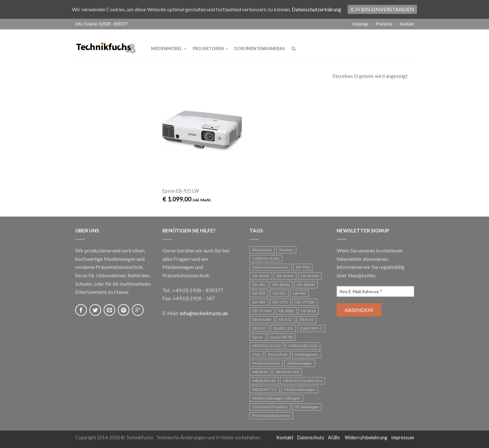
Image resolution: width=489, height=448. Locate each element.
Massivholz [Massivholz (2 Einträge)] (278, 354)
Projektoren (208, 48)
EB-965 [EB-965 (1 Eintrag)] (258, 302)
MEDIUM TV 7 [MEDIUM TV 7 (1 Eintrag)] (264, 389)
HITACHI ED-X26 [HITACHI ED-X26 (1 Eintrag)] (303, 345)
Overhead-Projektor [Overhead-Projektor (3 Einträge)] (270, 406)
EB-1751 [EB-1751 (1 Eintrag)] (280, 302)
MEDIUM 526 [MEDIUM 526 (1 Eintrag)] (287, 371)
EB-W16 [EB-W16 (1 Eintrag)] (308, 310)
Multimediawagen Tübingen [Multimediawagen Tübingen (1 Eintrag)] (276, 398)
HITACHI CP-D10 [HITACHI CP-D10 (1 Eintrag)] (266, 345)
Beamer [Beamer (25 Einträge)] (286, 249)
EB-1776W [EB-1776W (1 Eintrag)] (261, 310)
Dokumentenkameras (259, 48)
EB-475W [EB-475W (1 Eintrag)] (285, 275)
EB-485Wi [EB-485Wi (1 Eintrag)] (306, 284)
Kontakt (407, 24)
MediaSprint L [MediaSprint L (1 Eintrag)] (307, 354)
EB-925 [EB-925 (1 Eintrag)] (279, 293)
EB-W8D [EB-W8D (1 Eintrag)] (286, 310)
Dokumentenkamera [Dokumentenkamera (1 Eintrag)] (270, 267)
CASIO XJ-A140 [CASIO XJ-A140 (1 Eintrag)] (265, 258)
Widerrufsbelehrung (366, 437)
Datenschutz (310, 437)
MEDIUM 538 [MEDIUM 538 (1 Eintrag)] (264, 380)
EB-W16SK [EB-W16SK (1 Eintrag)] (261, 319)
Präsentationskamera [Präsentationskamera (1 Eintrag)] (271, 415)
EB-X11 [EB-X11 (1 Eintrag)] (285, 319)
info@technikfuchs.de (204, 313)
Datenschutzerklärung (316, 9)
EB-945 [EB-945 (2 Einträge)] (299, 293)
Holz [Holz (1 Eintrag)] (256, 354)
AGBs (334, 437)
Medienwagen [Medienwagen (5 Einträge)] (299, 363)
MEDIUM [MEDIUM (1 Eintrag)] (260, 371)
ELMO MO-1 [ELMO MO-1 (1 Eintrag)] (311, 328)
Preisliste (384, 24)
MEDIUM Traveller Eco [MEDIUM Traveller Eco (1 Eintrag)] (302, 380)
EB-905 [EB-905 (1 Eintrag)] (258, 293)
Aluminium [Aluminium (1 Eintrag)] (262, 249)
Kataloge (360, 24)
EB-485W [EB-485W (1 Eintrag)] (281, 284)
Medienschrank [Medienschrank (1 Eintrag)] (266, 363)
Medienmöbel (166, 48)
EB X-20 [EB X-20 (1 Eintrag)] (306, 319)
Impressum (402, 437)
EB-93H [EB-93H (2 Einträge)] (303, 267)
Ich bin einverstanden (382, 9)
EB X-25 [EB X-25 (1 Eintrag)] (259, 328)
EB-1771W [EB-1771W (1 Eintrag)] (304, 302)
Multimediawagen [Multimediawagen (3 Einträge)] (299, 389)
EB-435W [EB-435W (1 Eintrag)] (260, 275)
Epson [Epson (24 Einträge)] (257, 337)
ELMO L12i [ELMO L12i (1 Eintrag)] (283, 328)
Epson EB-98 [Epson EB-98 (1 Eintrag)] (281, 337)
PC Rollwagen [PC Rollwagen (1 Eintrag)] (307, 406)
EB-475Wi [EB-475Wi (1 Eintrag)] (310, 275)
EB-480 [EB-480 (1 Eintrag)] (258, 284)
